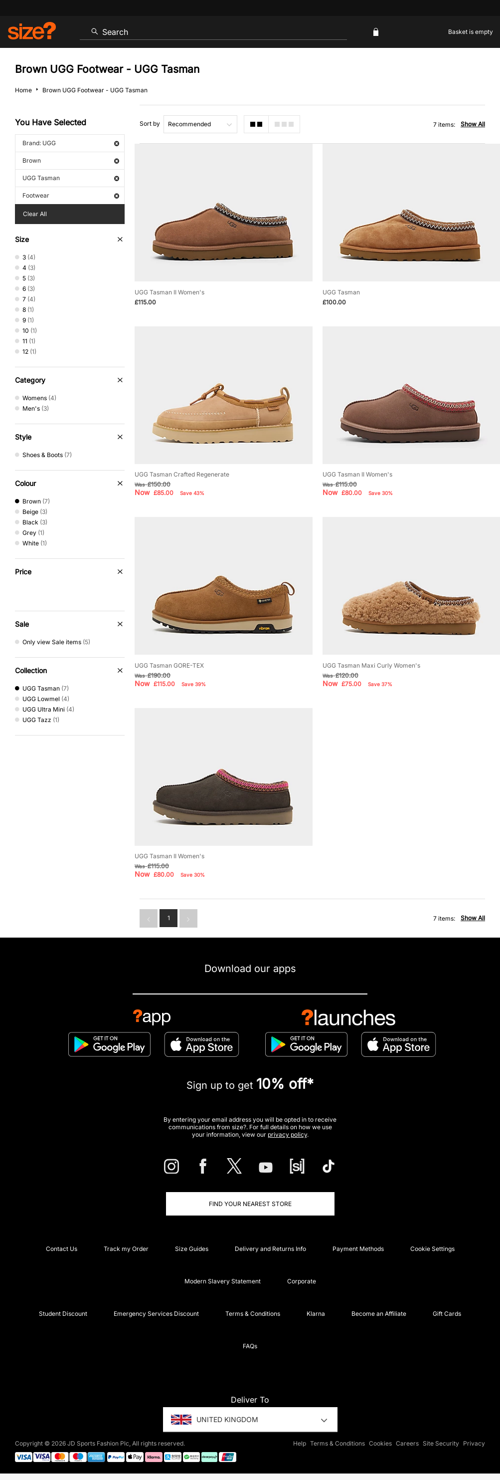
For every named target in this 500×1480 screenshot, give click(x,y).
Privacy (474, 1443)
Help (299, 1443)
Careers (407, 1443)
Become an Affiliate (378, 1313)
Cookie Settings (432, 1248)
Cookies (380, 1443)
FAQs (250, 1346)
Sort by (150, 123)
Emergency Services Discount (156, 1313)
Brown (70, 160)
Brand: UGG (70, 143)
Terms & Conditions (252, 1313)
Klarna (316, 1313)
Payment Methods (358, 1248)
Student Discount (63, 1313)
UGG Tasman (70, 178)
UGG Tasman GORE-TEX (169, 665)
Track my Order (126, 1248)
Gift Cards (447, 1313)
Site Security (441, 1443)
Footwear (70, 195)
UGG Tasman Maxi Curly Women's (371, 665)
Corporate (301, 1281)
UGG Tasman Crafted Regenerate (182, 474)
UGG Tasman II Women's (169, 292)
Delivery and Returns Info (270, 1248)
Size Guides (191, 1248)
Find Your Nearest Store (250, 1204)
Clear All (35, 214)
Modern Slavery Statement (222, 1281)
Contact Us (61, 1248)
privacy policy (287, 1134)
